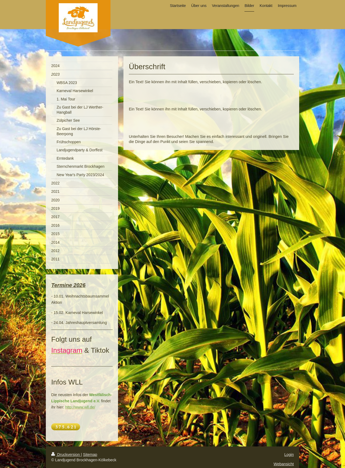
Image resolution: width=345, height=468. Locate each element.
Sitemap (90, 454)
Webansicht (284, 464)
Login (289, 454)
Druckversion (66, 454)
